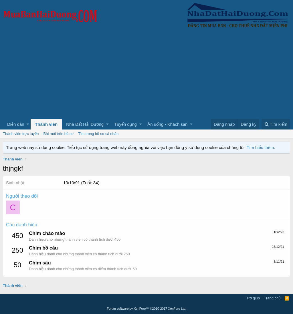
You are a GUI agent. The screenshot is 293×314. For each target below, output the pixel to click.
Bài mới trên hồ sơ (58, 134)
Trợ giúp (253, 298)
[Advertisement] (146, 76)
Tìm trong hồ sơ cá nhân (98, 134)
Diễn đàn (15, 124)
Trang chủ (272, 298)
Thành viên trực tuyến (21, 134)
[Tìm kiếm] (276, 124)
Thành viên (46, 124)
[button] (28, 124)
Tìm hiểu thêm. (261, 147)
